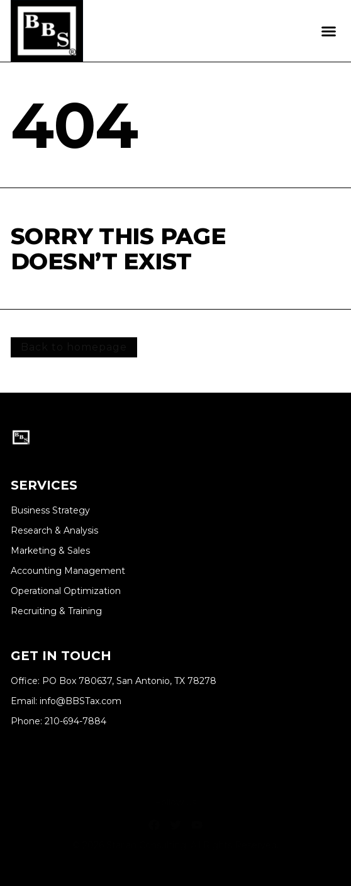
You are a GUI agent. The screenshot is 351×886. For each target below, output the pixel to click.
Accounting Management (68, 571)
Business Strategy (50, 510)
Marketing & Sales (50, 551)
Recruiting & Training (56, 611)
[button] (329, 31)
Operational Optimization (66, 591)
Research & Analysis (54, 530)
